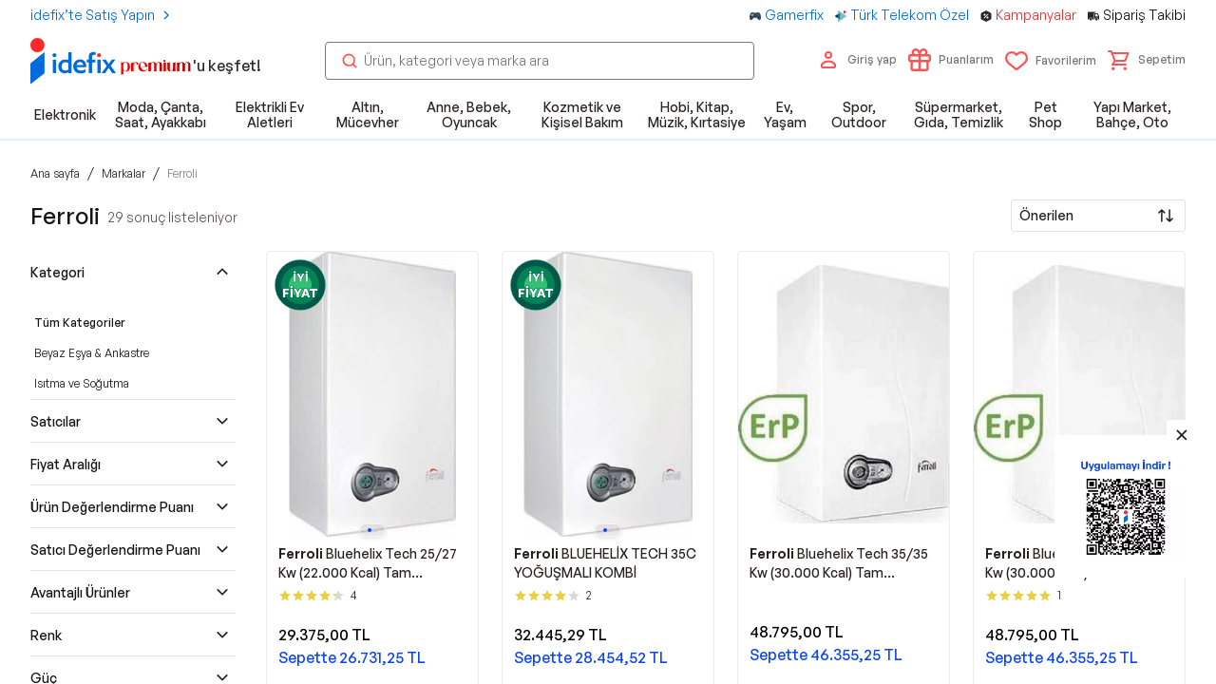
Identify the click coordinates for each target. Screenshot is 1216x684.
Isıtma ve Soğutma (81, 383)
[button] (1147, 59)
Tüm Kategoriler (79, 322)
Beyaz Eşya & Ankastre (91, 353)
